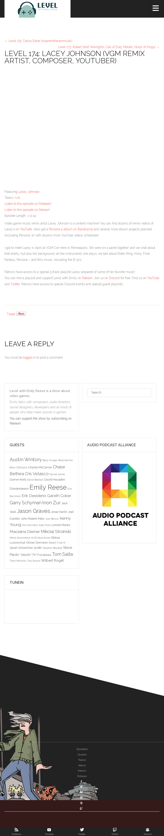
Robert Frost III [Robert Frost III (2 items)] (57, 542)
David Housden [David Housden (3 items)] (54, 479)
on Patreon (85, 278)
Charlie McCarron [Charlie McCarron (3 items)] (40, 467)
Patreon (82, 776)
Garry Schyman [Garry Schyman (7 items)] (25, 502)
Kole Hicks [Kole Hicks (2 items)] (45, 525)
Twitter (15, 284)
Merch (82, 770)
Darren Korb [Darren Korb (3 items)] (18, 479)
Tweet (11, 314)
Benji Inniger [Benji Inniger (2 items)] (50, 460)
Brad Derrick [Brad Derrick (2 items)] (65, 460)
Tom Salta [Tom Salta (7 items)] (62, 554)
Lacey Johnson (28, 192)
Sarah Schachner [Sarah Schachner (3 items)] (21, 547)
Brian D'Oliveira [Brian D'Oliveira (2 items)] (18, 467)
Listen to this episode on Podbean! (28, 203)
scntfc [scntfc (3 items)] (38, 547)
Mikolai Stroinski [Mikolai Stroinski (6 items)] (56, 531)
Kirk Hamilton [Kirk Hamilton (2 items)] (30, 525)
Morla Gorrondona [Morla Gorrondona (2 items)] (20, 537)
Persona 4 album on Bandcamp (71, 229)
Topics (82, 759)
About (82, 765)
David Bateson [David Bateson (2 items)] (35, 479)
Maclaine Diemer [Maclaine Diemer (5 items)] (25, 531)
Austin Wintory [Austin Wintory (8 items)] (26, 459)
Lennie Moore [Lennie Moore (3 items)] (61, 525)
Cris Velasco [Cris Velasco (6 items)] (37, 473)
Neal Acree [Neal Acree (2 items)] (43, 537)
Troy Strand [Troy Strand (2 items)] (33, 560)
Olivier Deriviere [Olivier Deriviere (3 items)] (37, 542)
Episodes (82, 749)
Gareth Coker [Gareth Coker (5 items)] (59, 495)
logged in (29, 357)
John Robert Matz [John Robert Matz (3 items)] (33, 518)
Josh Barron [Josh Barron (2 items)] (52, 518)
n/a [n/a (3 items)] (33, 537)
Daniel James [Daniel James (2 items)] (57, 474)
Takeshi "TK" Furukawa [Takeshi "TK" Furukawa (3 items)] (35, 554)
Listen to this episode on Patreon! (27, 210)
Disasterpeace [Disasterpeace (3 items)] (19, 488)
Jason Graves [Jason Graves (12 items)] (33, 511)
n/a (17, 197)
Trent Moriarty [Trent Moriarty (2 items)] (18, 560)
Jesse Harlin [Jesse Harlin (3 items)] (59, 512)
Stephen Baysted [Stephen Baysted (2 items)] (52, 547)
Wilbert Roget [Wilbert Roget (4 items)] (52, 560)
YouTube (26, 229)
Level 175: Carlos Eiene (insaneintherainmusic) (38, 41)
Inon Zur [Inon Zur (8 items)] (51, 502)
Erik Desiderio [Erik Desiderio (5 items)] (34, 495)
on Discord (112, 278)
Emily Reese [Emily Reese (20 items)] (48, 487)
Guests (82, 754)
